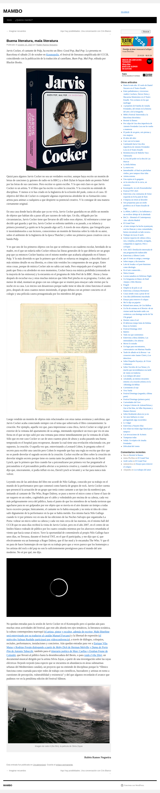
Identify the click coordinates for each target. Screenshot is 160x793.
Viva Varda (127, 390)
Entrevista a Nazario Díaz (133, 426)
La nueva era (128, 167)
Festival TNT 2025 (130, 191)
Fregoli (126, 285)
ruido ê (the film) (93, 655)
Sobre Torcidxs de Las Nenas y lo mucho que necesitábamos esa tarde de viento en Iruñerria (137, 370)
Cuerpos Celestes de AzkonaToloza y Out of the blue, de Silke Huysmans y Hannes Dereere (138, 408)
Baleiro (126, 332)
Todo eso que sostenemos (133, 335)
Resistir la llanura (130, 120)
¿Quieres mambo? (24, 20)
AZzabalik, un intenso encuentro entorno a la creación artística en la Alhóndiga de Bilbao (137, 382)
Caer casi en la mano (131, 141)
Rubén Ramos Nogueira (46, 45)
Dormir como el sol (131, 320)
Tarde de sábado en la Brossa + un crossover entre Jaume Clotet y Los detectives (137, 355)
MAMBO (12, 11)
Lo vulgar (127, 423)
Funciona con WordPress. (134, 785)
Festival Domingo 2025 (132, 329)
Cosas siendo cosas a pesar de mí (136, 294)
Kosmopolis (52, 54)
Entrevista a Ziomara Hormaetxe (136, 291)
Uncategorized (39, 765)
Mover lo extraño (130, 343)
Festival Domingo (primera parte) (136, 399)
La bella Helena (129, 164)
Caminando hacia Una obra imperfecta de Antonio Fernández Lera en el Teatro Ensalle (136, 147)
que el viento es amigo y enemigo (136, 258)
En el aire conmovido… (132, 270)
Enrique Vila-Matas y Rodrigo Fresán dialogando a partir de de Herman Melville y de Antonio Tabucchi (57, 647)
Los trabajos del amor (131, 376)
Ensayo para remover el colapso (135, 299)
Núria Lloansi (128, 273)
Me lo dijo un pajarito (132, 302)
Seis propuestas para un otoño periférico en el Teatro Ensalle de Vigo (136, 206)
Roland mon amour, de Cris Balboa (137, 305)
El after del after (129, 138)
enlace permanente (64, 765)
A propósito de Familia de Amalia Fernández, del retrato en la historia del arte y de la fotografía (137, 109)
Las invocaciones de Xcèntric (135, 434)
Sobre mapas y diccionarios (134, 261)
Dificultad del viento (131, 446)
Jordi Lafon (128, 461)
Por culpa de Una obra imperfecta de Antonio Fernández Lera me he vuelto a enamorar (138, 126)
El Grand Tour (129, 223)
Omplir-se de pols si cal (132, 288)
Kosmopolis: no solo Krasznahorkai (137, 188)
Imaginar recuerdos (16, 31)
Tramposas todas (130, 437)
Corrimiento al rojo (131, 387)
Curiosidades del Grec (132, 402)
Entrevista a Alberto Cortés (134, 255)
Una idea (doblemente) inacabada (136, 296)
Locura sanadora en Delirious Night (137, 276)
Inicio (9, 20)
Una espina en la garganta (133, 179)
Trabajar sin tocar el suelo (133, 235)
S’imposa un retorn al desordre (135, 200)
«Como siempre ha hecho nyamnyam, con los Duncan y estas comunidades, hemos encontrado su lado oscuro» (138, 229)
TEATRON (125, 12)
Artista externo (129, 176)
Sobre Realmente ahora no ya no (136, 414)
